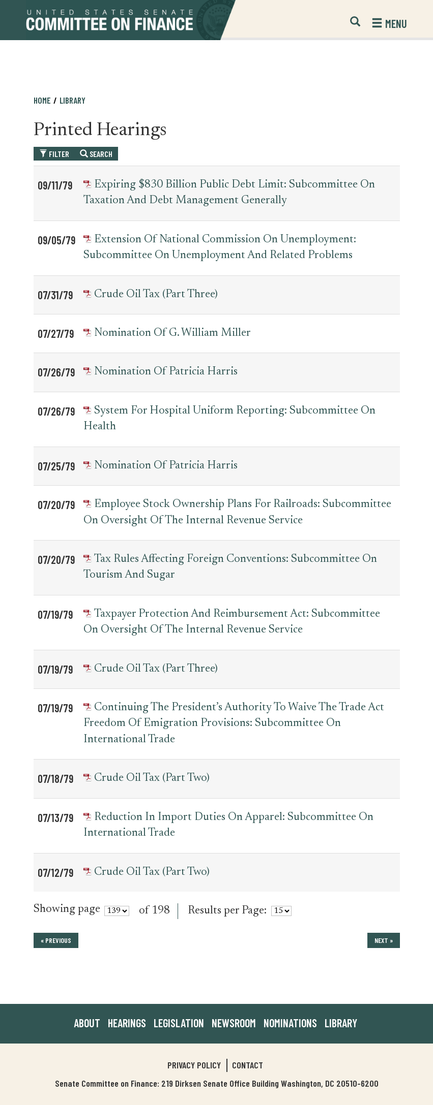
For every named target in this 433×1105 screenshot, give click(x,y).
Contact (247, 1064)
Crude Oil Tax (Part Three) (156, 294)
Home (42, 100)
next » (383, 940)
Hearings (127, 1022)
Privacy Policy (194, 1064)
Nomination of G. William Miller (172, 333)
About (87, 1022)
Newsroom (234, 1022)
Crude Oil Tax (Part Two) (152, 778)
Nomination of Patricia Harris (166, 371)
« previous (56, 940)
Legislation (179, 1022)
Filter (54, 154)
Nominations (290, 1022)
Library (72, 100)
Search (96, 154)
